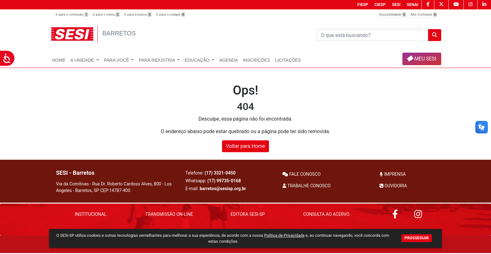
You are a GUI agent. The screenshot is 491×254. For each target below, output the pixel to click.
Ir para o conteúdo (72, 15)
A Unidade (82, 60)
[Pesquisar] (372, 35)
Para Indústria (157, 60)
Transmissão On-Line (169, 214)
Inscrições (256, 60)
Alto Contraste (424, 15)
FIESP (362, 4)
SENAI (412, 4)
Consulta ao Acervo (326, 214)
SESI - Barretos (75, 172)
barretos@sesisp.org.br (223, 188)
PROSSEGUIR (417, 238)
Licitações (288, 60)
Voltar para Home (245, 146)
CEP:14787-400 (115, 190)
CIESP (380, 4)
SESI (396, 4)
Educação (198, 60)
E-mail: (215, 188)
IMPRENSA (393, 174)
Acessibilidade (392, 15)
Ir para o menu (106, 15)
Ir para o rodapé (170, 15)
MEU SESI (421, 58)
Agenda (228, 60)
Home (58, 60)
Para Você (117, 60)
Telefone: (210, 172)
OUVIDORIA (393, 185)
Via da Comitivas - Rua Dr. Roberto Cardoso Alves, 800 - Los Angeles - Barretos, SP (114, 187)
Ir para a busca (138, 15)
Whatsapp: (213, 180)
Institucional (90, 214)
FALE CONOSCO (301, 174)
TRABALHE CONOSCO (306, 185)
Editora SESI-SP (247, 214)
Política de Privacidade (284, 235)
